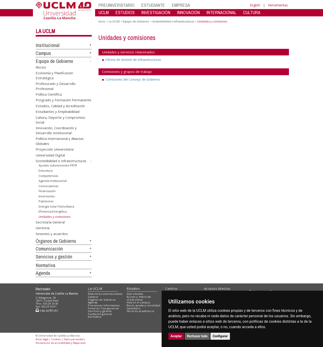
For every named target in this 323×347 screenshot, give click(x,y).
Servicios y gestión (54, 256)
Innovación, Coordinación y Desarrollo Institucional (56, 130)
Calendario (134, 308)
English (255, 5)
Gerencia (42, 228)
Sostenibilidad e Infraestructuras (61, 161)
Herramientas (278, 5)
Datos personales (74, 339)
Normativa (45, 265)
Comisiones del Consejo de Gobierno (132, 79)
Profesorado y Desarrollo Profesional (56, 86)
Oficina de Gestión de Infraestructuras (133, 59)
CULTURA (251, 12)
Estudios (133, 288)
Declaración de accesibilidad (53, 343)
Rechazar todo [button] (197, 336)
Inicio (102, 21)
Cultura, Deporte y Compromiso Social (60, 119)
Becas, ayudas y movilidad (143, 305)
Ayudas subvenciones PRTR (58, 165)
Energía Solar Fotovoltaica (56, 206)
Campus (43, 53)
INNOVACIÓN (188, 12)
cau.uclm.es (47, 310)
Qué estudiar (135, 293)
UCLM (104, 12)
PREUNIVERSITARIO (117, 5)
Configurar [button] (220, 336)
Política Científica (49, 94)
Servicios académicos (140, 311)
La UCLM (45, 31)
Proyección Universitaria (55, 149)
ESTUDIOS (125, 12)
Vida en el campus (138, 302)
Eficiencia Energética (53, 211)
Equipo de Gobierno (54, 61)
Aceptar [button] (176, 336)
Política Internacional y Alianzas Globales (60, 141)
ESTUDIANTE (153, 5)
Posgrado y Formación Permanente (63, 100)
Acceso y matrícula (139, 296)
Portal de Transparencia (103, 308)
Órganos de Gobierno (56, 241)
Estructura (46, 171)
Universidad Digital (50, 155)
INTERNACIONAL (221, 12)
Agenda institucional (53, 181)
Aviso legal (42, 339)
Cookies (56, 339)
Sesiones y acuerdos (52, 233)
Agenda (43, 273)
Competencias (48, 176)
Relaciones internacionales (105, 293)
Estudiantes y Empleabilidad (57, 111)
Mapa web (79, 343)
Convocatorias (49, 186)
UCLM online (135, 299)
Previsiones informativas (104, 305)
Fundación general (100, 314)
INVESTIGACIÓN (155, 12)
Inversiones (47, 196)
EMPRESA (181, 5)
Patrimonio (46, 201)
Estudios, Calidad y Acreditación (60, 105)
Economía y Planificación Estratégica (54, 75)
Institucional (47, 45)
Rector (41, 67)
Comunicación (49, 248)
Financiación (47, 191)
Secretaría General (50, 222)
